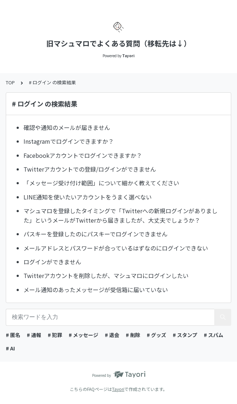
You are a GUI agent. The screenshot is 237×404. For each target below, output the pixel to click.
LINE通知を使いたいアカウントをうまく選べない (87, 197)
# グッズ (156, 334)
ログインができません (52, 261)
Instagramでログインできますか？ (68, 141)
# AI (10, 348)
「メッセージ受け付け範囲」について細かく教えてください (101, 182)
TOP (10, 82)
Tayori (118, 389)
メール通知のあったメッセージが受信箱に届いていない (95, 289)
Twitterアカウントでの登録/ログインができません (89, 169)
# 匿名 (13, 334)
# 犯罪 (55, 334)
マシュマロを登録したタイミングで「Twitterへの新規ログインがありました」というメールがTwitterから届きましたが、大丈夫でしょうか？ (120, 215)
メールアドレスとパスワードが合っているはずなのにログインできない (115, 248)
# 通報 (34, 334)
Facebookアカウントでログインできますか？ (82, 155)
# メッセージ (83, 334)
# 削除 (133, 334)
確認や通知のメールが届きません (66, 127)
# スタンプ (185, 334)
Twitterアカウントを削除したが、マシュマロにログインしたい (106, 275)
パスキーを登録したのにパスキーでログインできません (95, 234)
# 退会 (112, 334)
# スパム (213, 334)
